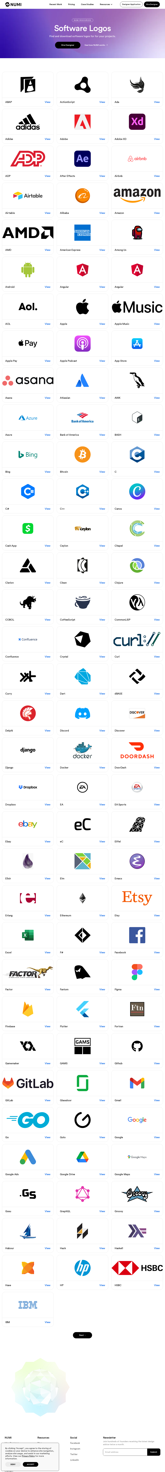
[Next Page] (82, 1335)
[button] (106, 4)
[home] (13, 4)
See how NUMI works (96, 45)
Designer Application (131, 4)
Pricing (71, 4)
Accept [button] (30, 1464)
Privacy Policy (28, 1456)
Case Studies (87, 4)
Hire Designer (152, 4)
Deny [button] (13, 1464)
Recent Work (56, 4)
